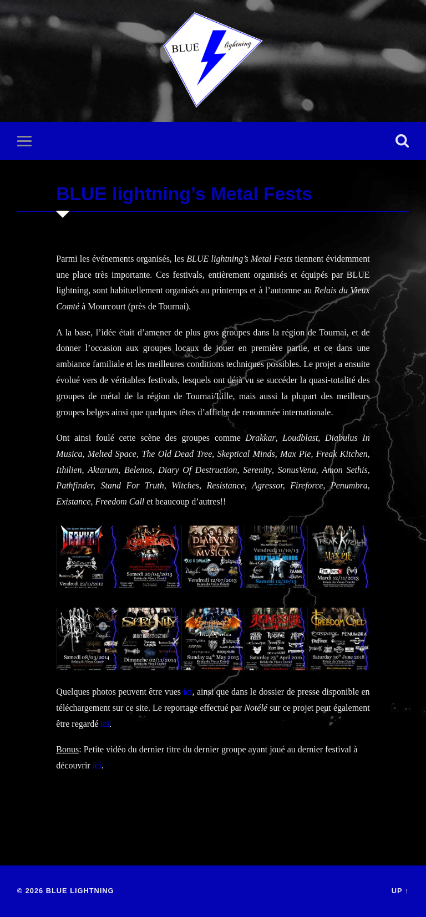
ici (188, 691)
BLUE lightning (80, 891)
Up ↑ (400, 891)
